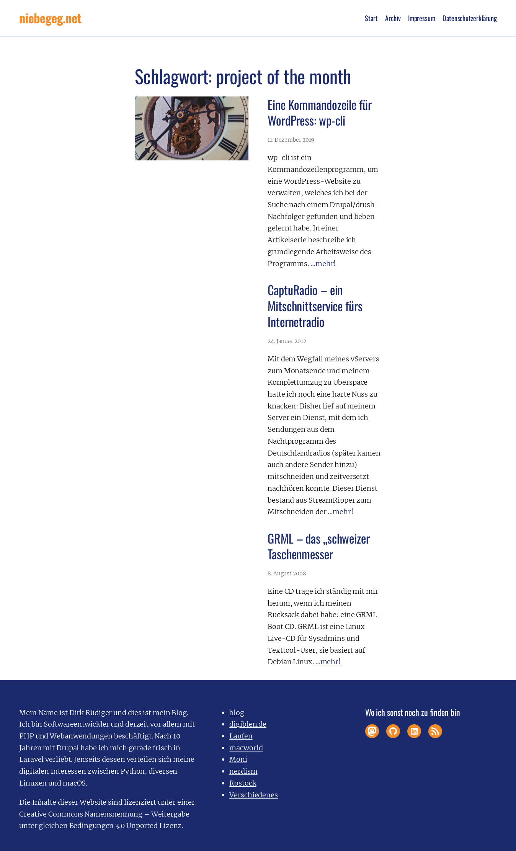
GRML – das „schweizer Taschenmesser (319, 546)
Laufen (240, 736)
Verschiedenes (253, 795)
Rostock (242, 783)
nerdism (243, 771)
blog (236, 712)
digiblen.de (247, 724)
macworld (246, 747)
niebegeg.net (50, 18)
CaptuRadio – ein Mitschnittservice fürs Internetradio (315, 306)
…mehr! (323, 263)
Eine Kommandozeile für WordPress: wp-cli (320, 112)
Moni (238, 759)
